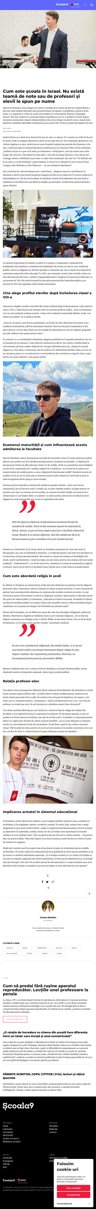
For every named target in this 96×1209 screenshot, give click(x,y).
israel (25, 948)
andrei (45, 953)
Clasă (5, 1126)
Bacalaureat (12, 953)
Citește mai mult (15, 1019)
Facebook (7, 1158)
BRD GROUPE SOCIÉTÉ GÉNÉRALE (46, 1190)
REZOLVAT (8, 1135)
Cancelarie (8, 1132)
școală (10, 948)
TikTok (6, 1164)
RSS (5, 1167)
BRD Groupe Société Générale (24, 1187)
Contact (53, 1132)
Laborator (7, 1129)
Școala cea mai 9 (11, 1138)
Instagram (8, 1161)
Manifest (53, 1126)
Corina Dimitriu (48, 917)
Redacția (53, 1129)
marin (59, 953)
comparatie (41, 948)
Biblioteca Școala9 (11, 1141)
